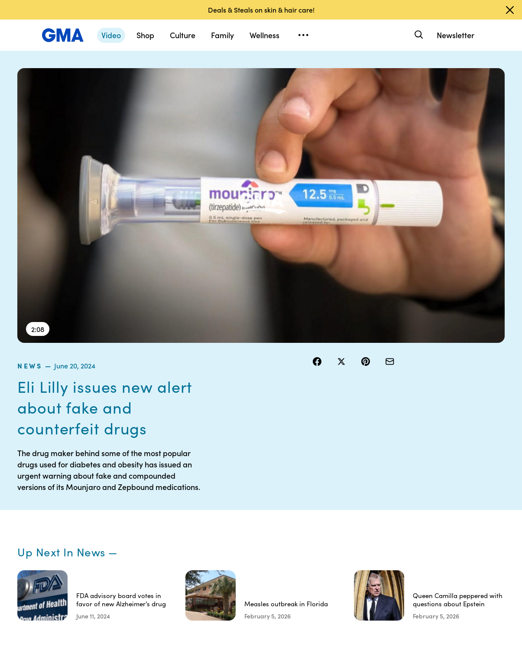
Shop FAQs (387, 486)
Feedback (326, 572)
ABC (378, 517)
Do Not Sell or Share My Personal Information (272, 545)
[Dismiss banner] (510, 10)
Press (320, 556)
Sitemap (442, 486)
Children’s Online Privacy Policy (277, 576)
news (322, 73)
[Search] (417, 35)
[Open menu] (303, 35)
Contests (266, 486)
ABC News (386, 501)
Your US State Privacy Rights (332, 490)
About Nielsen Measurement (332, 537)
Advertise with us (277, 595)
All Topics (384, 548)
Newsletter (455, 35)
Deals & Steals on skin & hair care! (261, 9)
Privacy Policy (273, 517)
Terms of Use (271, 501)
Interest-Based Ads (334, 513)
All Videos (385, 533)
